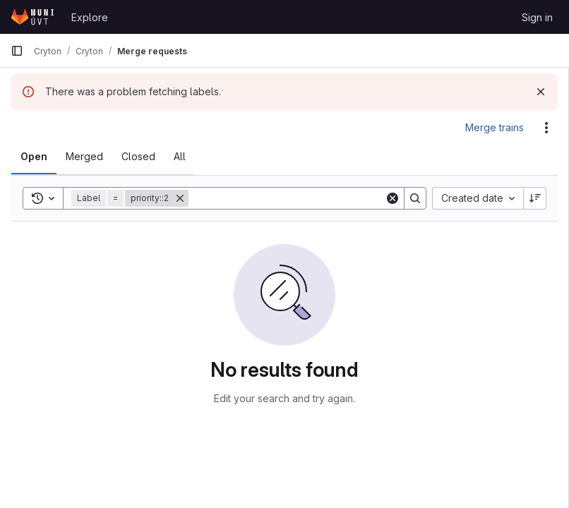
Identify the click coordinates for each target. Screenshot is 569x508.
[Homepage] (34, 17)
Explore (89, 17)
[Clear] (392, 198)
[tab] (33, 156)
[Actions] (546, 127)
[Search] (286, 198)
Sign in (537, 17)
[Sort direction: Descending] (535, 198)
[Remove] (180, 198)
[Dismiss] (540, 91)
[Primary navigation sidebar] (17, 51)
